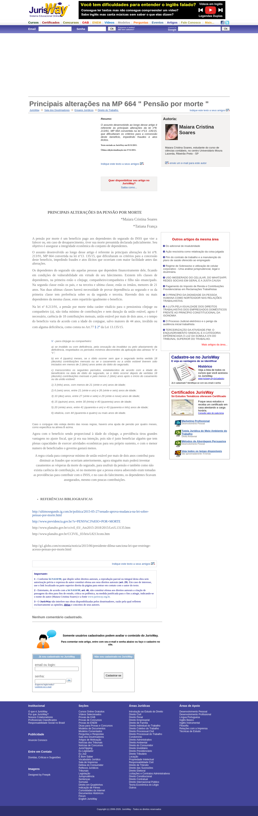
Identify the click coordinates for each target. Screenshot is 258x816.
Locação (133, 756)
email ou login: (45, 665)
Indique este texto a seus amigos (210, 110)
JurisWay (35, 110)
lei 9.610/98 (55, 578)
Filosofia (183, 725)
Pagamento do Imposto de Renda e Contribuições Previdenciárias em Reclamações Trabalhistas (193, 288)
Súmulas (83, 782)
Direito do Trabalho (108, 110)
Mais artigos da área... (215, 344)
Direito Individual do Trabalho (144, 725)
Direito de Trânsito (139, 765)
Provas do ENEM (88, 722)
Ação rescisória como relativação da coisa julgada (195, 251)
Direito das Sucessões (141, 768)
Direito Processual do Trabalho (145, 734)
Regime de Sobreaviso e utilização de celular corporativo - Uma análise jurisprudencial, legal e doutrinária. (191, 268)
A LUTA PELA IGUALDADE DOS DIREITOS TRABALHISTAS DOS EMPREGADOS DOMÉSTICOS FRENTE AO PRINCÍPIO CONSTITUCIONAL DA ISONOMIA (195, 311)
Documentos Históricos (91, 793)
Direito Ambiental (138, 742)
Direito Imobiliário (138, 748)
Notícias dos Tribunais (90, 742)
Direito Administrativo (140, 739)
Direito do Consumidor (141, 745)
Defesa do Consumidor (91, 765)
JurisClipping (86, 748)
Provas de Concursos (90, 720)
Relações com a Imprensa (193, 728)
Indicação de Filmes (89, 787)
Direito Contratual (138, 779)
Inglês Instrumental (189, 722)
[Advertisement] (129, 64)
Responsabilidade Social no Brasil (46, 722)
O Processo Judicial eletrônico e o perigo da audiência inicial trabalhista (190, 323)
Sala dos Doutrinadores (57, 110)
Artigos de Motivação (90, 739)
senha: (40, 676)
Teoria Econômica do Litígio (144, 784)
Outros (132, 787)
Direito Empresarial (139, 720)
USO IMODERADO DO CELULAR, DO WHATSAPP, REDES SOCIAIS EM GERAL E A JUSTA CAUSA (195, 279)
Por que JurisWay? (38, 714)
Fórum (82, 796)
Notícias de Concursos (91, 745)
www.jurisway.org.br (99, 596)
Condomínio (135, 737)
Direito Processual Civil (141, 731)
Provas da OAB (87, 717)
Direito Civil (135, 714)
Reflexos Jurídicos (88, 768)
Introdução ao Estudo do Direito (146, 711)
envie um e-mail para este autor (188, 163)
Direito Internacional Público (144, 782)
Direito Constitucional (140, 776)
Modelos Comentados (90, 731)
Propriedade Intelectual (141, 759)
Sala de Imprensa (88, 762)
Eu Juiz (82, 753)
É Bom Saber (86, 756)
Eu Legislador (86, 751)
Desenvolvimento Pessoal (193, 711)
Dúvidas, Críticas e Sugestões (44, 757)
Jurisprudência (86, 776)
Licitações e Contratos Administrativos (149, 773)
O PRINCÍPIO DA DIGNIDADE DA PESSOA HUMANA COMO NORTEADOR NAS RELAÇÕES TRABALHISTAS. (192, 297)
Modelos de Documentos (92, 728)
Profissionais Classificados (42, 720)
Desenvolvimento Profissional (195, 714)
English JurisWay (88, 798)
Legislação (84, 773)
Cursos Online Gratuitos (91, 711)
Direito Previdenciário (140, 751)
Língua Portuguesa (189, 717)
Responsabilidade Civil (141, 762)
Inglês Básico (186, 720)
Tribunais (83, 770)
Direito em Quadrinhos (91, 784)
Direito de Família (138, 722)
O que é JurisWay (37, 711)
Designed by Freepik (39, 774)
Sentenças (84, 779)
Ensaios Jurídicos (84, 110)
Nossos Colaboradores (40, 717)
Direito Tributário (138, 753)
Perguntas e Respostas (91, 734)
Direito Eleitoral (137, 770)
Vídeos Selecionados (90, 714)
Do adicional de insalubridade (183, 245)
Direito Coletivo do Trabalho (144, 728)
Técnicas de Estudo (190, 731)
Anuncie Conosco (37, 740)
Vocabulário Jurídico (89, 759)
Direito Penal (136, 717)
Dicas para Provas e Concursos (96, 725)
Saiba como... (129, 187)
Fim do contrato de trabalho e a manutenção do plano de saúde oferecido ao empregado (192, 259)
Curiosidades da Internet (92, 790)
